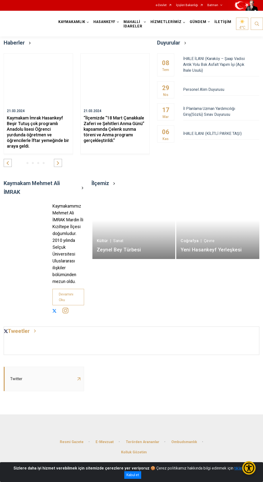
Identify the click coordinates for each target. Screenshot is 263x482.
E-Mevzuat (105, 442)
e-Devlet (161, 5)
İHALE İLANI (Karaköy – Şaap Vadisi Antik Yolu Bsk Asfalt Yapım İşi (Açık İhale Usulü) (221, 64)
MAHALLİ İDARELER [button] (133, 24)
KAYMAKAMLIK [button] (71, 22)
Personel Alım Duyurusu (221, 89)
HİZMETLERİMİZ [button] (166, 22)
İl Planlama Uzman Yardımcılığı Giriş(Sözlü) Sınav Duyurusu (221, 111)
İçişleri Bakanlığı (187, 5)
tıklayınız (242, 468)
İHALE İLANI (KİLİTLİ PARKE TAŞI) (221, 133)
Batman (212, 5)
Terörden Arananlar (142, 442)
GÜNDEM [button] (198, 22)
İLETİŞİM (222, 22)
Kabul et (132, 475)
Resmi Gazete (72, 442)
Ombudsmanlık (184, 442)
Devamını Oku (66, 297)
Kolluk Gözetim (134, 452)
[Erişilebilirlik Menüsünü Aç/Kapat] (249, 468)
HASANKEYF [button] (104, 22)
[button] (8, 163)
